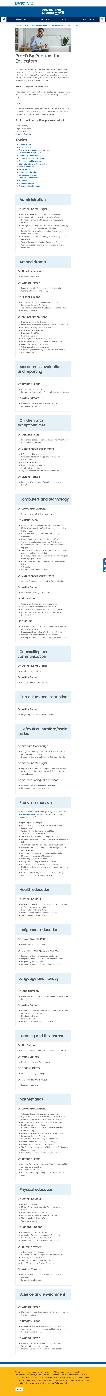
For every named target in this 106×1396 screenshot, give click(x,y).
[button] (102, 19)
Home (17, 25)
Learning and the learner (29, 178)
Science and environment (29, 186)
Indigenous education (28, 172)
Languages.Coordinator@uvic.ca (31, 814)
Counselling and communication (32, 158)
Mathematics (24, 180)
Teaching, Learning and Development (35, 25)
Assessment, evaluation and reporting (35, 150)
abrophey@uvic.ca (23, 134)
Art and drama (25, 147)
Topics (64, 19)
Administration (25, 144)
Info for (44, 19)
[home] (53, 11)
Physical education (26, 183)
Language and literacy (28, 175)
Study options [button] (20, 19)
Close (19, 1389)
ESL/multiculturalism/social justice (33, 164)
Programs (54, 25)
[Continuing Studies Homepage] (3, 19)
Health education (26, 169)
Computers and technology (30, 155)
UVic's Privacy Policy (60, 1383)
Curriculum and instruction (30, 161)
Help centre (87, 19)
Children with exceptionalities (31, 153)
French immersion (26, 166)
